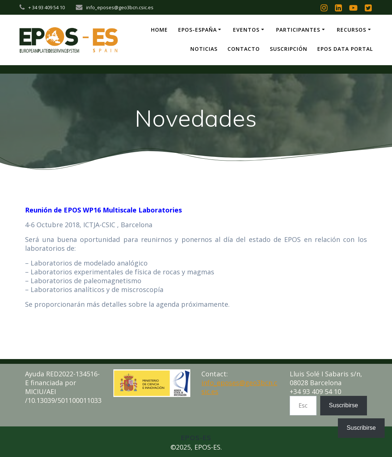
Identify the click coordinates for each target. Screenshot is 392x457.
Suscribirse (343, 405)
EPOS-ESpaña (197, 29)
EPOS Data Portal (345, 48)
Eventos (246, 29)
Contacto (243, 48)
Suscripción (288, 48)
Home (159, 29)
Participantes (298, 29)
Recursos (351, 29)
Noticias (204, 48)
